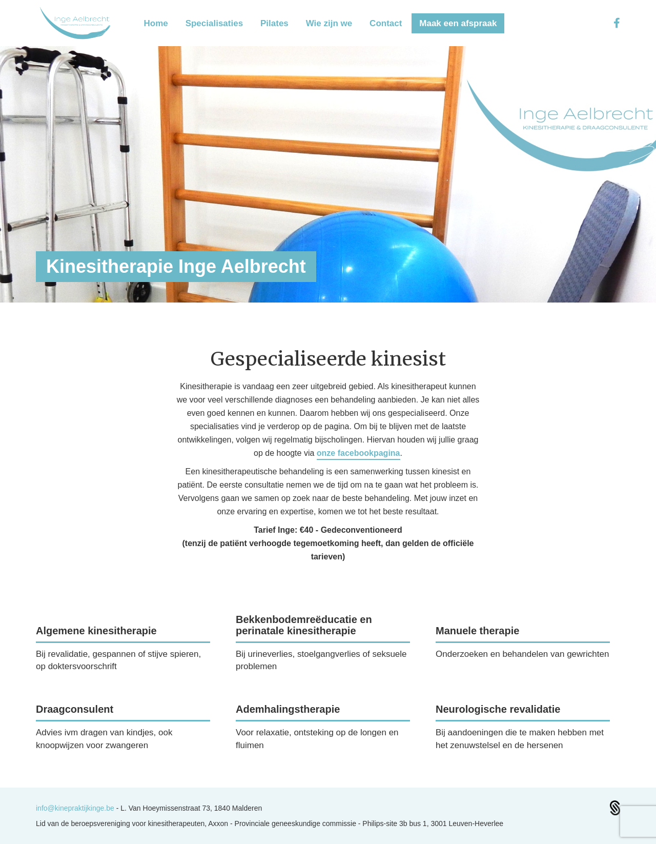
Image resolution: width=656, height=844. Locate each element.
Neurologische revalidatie (498, 709)
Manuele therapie (477, 630)
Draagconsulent (74, 709)
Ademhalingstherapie (288, 709)
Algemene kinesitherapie (96, 630)
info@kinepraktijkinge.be (76, 808)
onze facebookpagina (358, 453)
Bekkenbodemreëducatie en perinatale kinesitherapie (304, 625)
